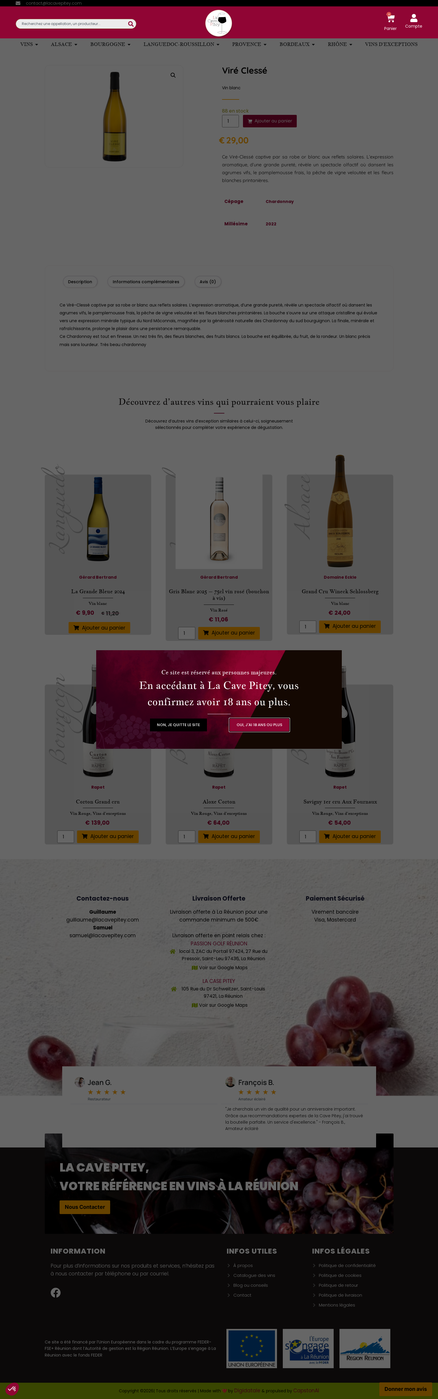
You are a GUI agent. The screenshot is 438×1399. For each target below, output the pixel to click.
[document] (219, 699)
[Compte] (414, 18)
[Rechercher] (132, 24)
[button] (178, 725)
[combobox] (72, 24)
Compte (413, 26)
